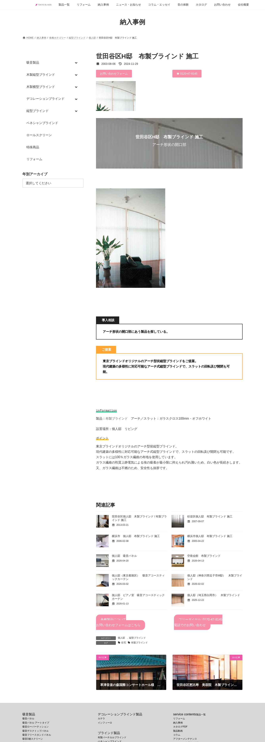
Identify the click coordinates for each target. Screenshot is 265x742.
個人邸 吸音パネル (124, 557)
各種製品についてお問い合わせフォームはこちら (118, 623)
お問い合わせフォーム (114, 73)
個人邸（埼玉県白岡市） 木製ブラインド (213, 596)
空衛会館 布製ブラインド (204, 557)
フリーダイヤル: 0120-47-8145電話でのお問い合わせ (198, 623)
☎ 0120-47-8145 (187, 73)
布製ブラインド (117, 419)
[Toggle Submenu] (77, 63)
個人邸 (121, 639)
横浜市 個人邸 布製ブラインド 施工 (136, 537)
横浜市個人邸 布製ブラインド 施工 (209, 537)
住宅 (123, 643)
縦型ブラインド (137, 639)
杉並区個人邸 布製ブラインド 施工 (209, 517)
